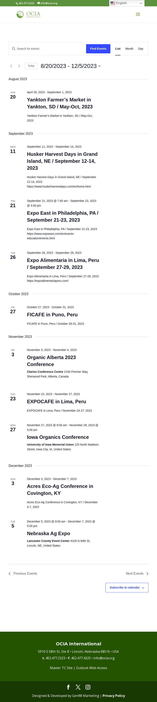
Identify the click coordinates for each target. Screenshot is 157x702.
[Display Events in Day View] (140, 48)
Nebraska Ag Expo (48, 533)
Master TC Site (61, 668)
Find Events (98, 48)
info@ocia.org (104, 658)
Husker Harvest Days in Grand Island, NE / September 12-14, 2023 (62, 161)
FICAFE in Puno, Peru (52, 314)
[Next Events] (19, 66)
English (118, 3)
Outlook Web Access (91, 668)
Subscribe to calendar (125, 587)
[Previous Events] (11, 66)
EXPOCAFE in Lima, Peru (56, 401)
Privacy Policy (114, 695)
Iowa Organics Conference (58, 437)
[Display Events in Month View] (129, 48)
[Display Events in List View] (117, 48)
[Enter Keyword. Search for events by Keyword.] (47, 48)
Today (31, 65)
